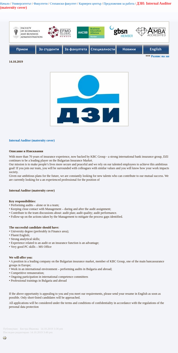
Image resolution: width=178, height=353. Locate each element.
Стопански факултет (63, 3)
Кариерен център (90, 3)
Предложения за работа (119, 3)
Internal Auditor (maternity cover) (32, 140)
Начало (5, 3)
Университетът (21, 3)
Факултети (41, 3)
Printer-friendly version (6, 338)
